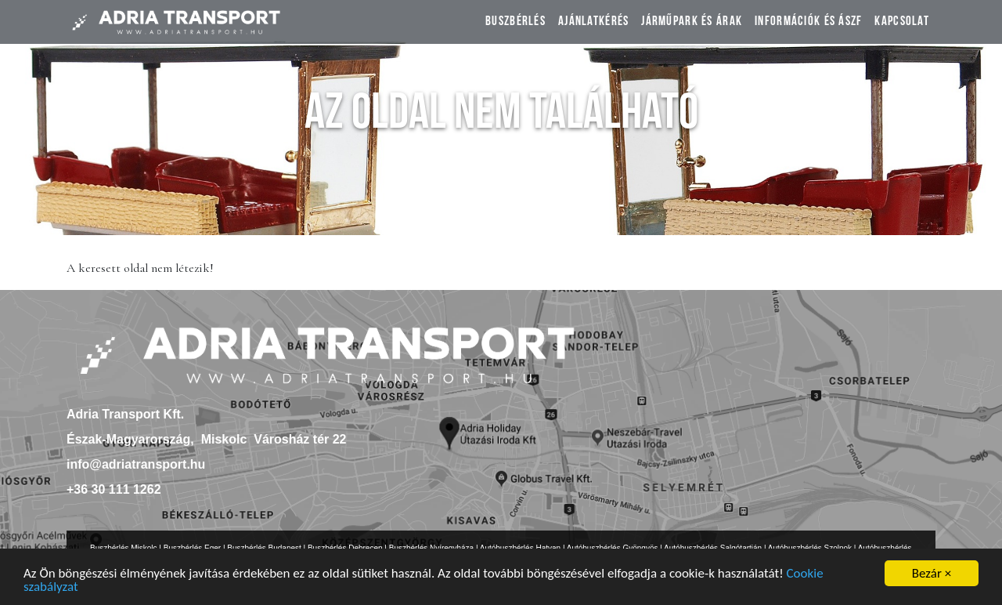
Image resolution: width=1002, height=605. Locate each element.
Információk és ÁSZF (808, 22)
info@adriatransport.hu (136, 464)
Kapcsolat (901, 22)
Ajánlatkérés (593, 22)
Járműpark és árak (691, 22)
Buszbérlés (515, 22)
